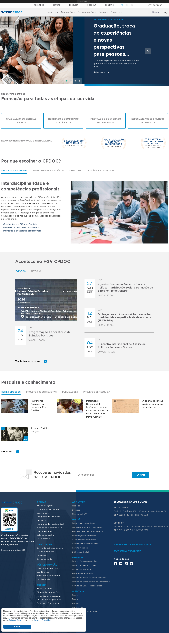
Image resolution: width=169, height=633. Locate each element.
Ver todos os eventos (27, 361)
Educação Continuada (48, 603)
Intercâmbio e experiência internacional (59, 171)
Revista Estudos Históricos (85, 543)
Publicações (72, 391)
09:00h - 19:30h (106, 352)
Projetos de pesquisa (100, 391)
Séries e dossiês (11, 391)
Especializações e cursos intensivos (147, 121)
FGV (83, 1)
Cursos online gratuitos (49, 599)
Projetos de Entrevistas (43, 391)
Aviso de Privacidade (43, 620)
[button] (21, 51)
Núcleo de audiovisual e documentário (91, 581)
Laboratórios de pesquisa (84, 561)
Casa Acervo (43, 538)
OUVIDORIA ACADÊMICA (127, 551)
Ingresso (41, 555)
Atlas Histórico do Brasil (84, 539)
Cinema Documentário (48, 592)
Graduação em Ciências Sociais (21, 121)
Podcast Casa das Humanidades (87, 531)
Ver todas (7, 451)
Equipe (75, 599)
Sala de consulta (45, 535)
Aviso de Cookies (16, 620)
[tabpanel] (84, 212)
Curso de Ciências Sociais (50, 548)
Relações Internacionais (49, 596)
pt (122, 5)
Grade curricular (45, 551)
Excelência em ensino (14, 171)
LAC (100, 340)
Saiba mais (99, 72)
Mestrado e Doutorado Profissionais (105, 121)
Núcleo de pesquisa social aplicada (89, 577)
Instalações (77, 607)
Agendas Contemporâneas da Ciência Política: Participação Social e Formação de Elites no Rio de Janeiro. (125, 288)
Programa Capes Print (83, 573)
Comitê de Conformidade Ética (87, 585)
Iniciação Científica (81, 569)
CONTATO (109, 5)
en (127, 5)
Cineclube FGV (79, 514)
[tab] (14, 170)
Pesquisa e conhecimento (84, 523)
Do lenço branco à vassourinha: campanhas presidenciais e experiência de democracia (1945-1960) (125, 317)
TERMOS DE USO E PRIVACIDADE (132, 544)
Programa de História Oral (50, 524)
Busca (155, 12)
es (132, 5)
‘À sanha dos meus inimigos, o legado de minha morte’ (152, 403)
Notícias (37, 271)
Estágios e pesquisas (104, 171)
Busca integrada (45, 505)
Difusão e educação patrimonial (87, 527)
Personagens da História (84, 535)
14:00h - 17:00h (36, 340)
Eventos (20, 271)
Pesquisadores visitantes (84, 565)
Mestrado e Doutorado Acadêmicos (63, 121)
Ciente (17, 627)
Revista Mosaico (80, 548)
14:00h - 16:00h (106, 295)
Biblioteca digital (80, 552)
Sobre (75, 595)
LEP (30, 327)
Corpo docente (44, 559)
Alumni (75, 603)
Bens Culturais (44, 588)
